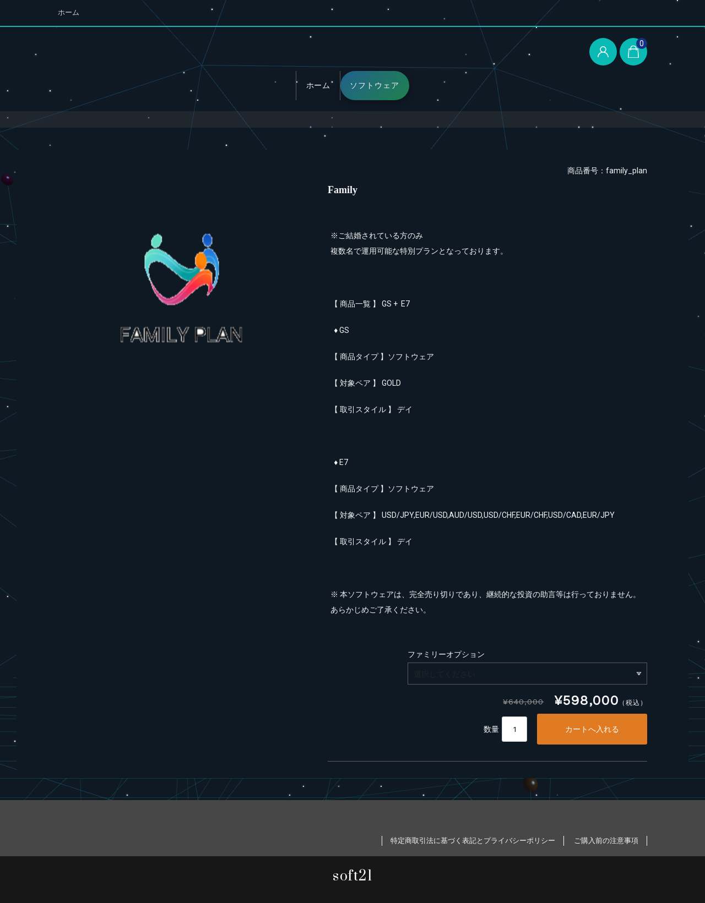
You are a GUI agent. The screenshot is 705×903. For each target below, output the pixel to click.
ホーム (68, 12)
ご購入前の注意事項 (606, 840)
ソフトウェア (374, 85)
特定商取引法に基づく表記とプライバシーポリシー (473, 840)
